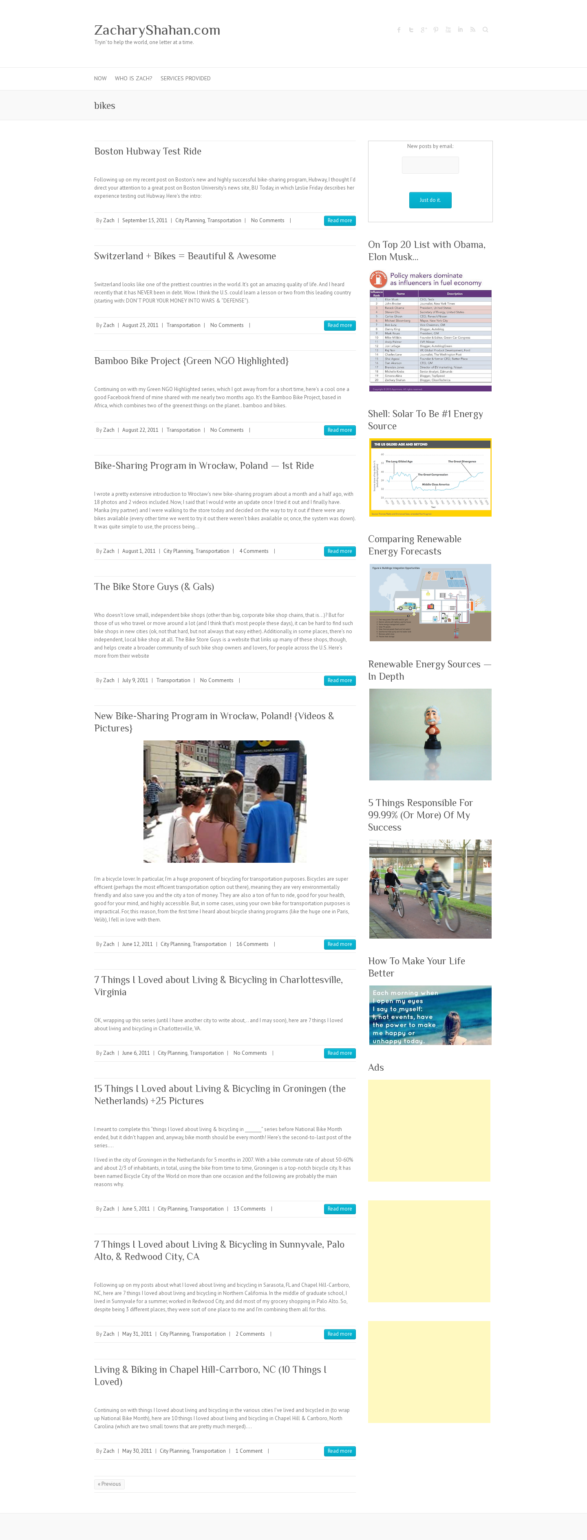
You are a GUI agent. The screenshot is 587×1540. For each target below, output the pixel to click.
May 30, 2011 (137, 1450)
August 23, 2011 (140, 325)
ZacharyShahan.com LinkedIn (460, 30)
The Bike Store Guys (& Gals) (154, 586)
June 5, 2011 (136, 1208)
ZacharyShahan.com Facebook (399, 30)
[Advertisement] (429, 1131)
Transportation (224, 220)
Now (100, 78)
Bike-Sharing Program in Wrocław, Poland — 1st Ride (204, 465)
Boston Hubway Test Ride (147, 151)
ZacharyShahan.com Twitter (411, 30)
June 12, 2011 (137, 944)
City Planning (190, 220)
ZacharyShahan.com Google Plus (423, 30)
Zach (109, 220)
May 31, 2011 (137, 1333)
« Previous (109, 1483)
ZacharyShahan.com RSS (472, 30)
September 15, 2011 (145, 220)
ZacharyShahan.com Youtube (448, 30)
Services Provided (186, 78)
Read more (340, 220)
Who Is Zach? (133, 78)
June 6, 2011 (136, 1052)
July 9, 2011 (135, 680)
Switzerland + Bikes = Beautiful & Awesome (185, 255)
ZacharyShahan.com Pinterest (436, 30)
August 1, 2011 (139, 551)
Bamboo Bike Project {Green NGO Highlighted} (191, 360)
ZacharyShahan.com (157, 30)
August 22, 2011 (140, 429)
